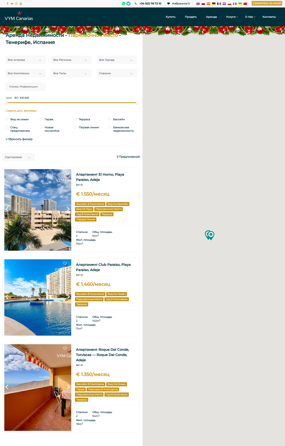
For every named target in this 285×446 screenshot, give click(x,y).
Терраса (107, 214)
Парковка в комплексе (103, 389)
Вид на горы (84, 208)
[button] (211, 235)
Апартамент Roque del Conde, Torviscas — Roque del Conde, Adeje (102, 355)
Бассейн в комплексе (90, 203)
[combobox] (26, 60)
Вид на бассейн (118, 203)
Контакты (269, 17)
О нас (249, 17)
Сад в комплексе (87, 214)
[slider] (6, 102)
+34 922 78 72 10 (147, 3)
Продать (191, 17)
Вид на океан (117, 293)
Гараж (80, 389)
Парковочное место (109, 208)
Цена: (9, 98)
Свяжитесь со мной (267, 3)
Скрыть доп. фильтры (21, 110)
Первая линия (85, 219)
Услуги (231, 17)
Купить (171, 17)
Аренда (211, 17)
